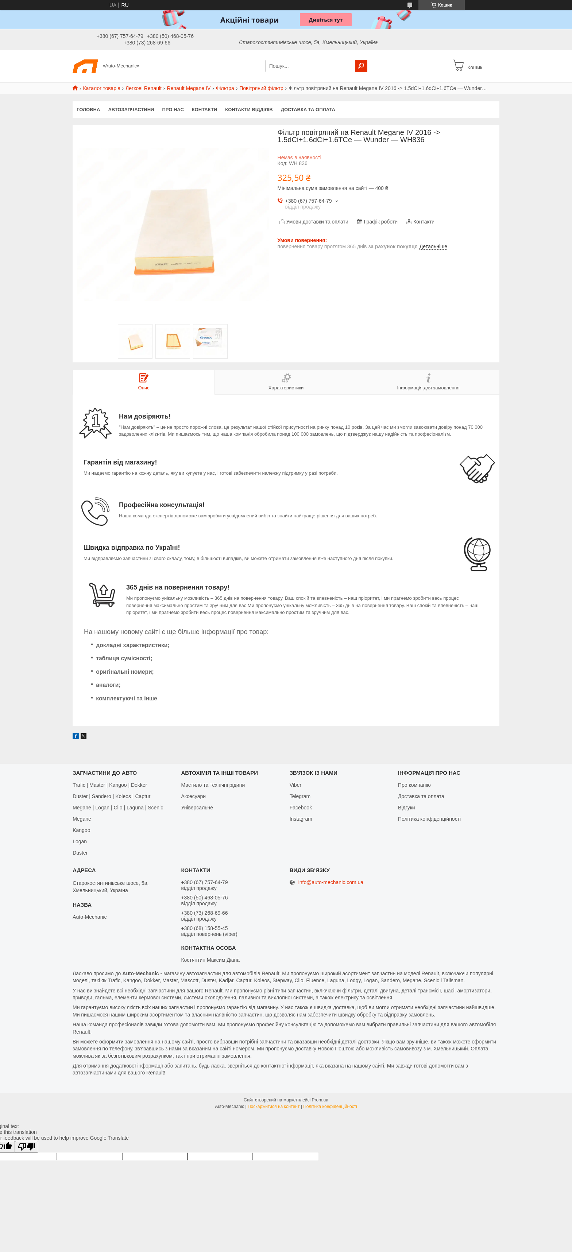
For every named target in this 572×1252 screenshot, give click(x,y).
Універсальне (197, 807)
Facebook (301, 807)
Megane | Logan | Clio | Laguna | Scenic (118, 807)
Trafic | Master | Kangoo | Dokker (110, 785)
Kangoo (81, 830)
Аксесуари (193, 796)
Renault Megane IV (188, 88)
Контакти (204, 109)
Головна (88, 109)
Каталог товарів (101, 88)
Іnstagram (301, 819)
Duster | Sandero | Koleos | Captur (111, 796)
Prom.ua (320, 1100)
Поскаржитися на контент (273, 1106)
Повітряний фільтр (261, 88)
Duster (80, 853)
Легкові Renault (143, 88)
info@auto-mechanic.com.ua (330, 882)
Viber (295, 785)
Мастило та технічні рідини (213, 785)
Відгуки (406, 807)
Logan (80, 841)
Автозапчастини (131, 109)
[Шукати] (361, 66)
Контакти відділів (249, 109)
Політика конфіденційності (429, 819)
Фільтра (225, 88)
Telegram (300, 796)
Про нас (172, 109)
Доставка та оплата (308, 109)
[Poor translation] (26, 1147)
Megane (82, 819)
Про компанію (414, 785)
